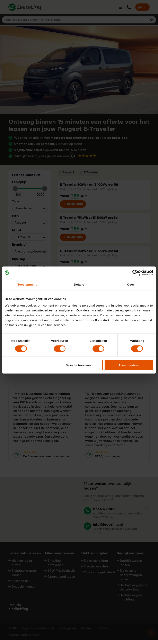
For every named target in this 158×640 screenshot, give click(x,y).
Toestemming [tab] (27, 284)
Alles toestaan (128, 365)
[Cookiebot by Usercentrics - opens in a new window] (135, 273)
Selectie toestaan (78, 365)
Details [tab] (79, 284)
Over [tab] (130, 284)
